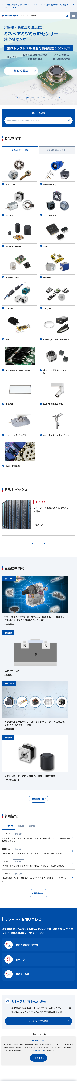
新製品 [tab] (21, 825)
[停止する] (49, 98)
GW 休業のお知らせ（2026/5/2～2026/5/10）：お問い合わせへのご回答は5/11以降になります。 (39, 6)
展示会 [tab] (32, 825)
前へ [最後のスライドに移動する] (17, 98)
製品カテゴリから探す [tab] (20, 150)
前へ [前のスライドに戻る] (33, 543)
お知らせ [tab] (8, 825)
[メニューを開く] (73, 15)
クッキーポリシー (37, 1050)
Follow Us (38, 1034)
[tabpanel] (38, 312)
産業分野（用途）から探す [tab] (57, 150)
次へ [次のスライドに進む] (59, 98)
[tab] (27, 98)
